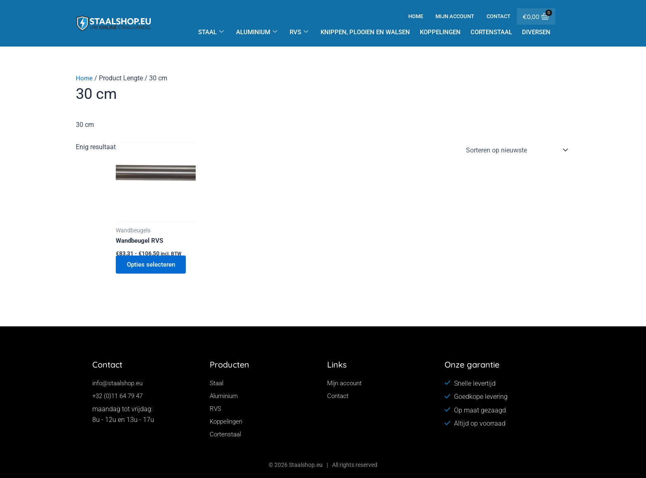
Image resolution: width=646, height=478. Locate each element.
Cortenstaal (491, 32)
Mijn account (454, 16)
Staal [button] (211, 32)
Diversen (536, 32)
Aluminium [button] (256, 32)
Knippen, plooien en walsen (365, 32)
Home (415, 16)
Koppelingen (440, 32)
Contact (498, 16)
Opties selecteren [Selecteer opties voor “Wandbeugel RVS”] (154, 265)
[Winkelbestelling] (515, 150)
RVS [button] (299, 32)
